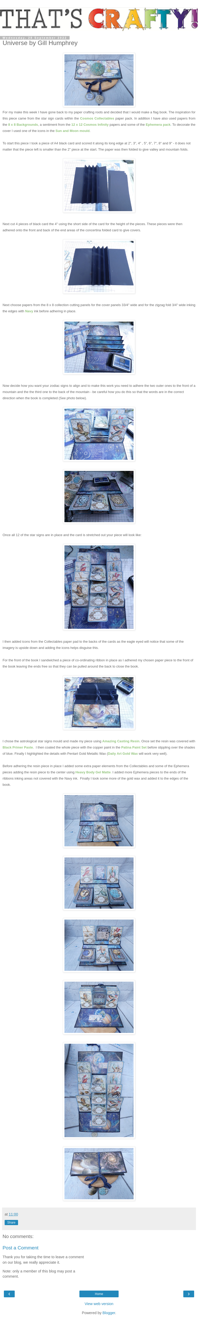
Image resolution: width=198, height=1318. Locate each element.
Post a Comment (20, 1247)
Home (99, 1294)
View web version (99, 1304)
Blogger (109, 1313)
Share (11, 1222)
